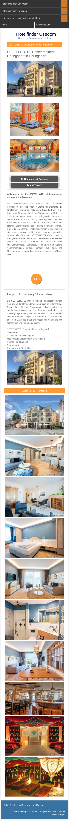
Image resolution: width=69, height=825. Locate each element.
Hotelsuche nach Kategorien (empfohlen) (21, 18)
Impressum (37, 811)
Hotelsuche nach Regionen (14, 11)
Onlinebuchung (43, 24)
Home (4, 24)
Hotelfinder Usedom (36, 34)
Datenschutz (50, 811)
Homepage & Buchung (36, 179)
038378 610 (36, 185)
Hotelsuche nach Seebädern (15, 4)
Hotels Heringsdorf (21, 811)
